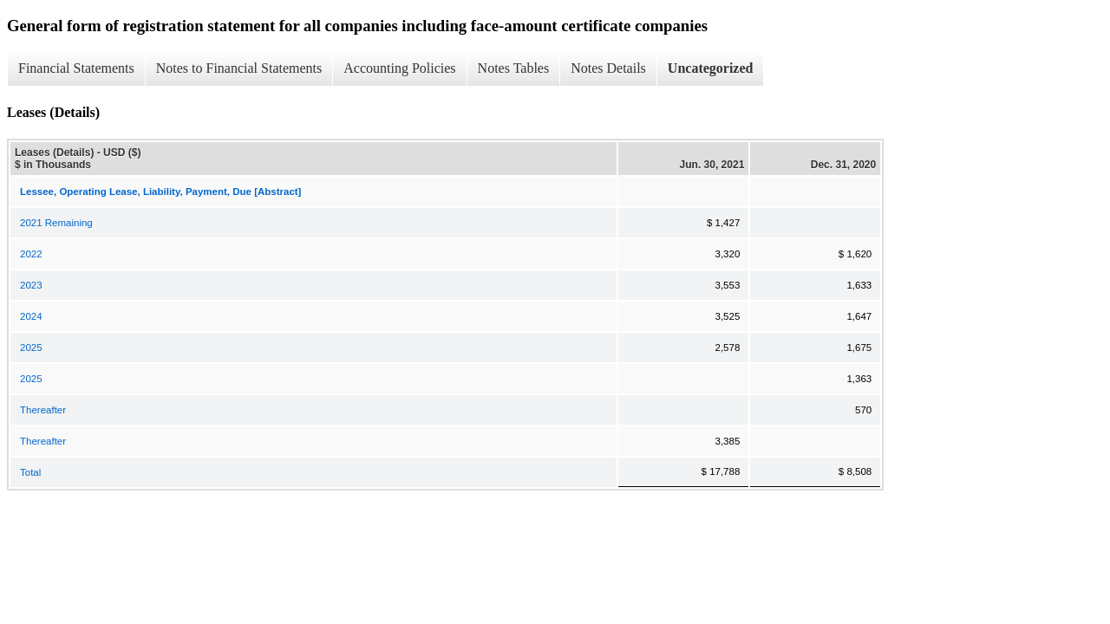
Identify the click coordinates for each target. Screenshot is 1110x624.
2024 (31, 316)
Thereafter (43, 410)
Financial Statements (76, 68)
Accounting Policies (399, 68)
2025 (31, 347)
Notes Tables (514, 68)
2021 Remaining (56, 223)
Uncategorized (711, 68)
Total (30, 472)
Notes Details (608, 68)
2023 (31, 285)
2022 (31, 254)
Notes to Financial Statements (239, 68)
